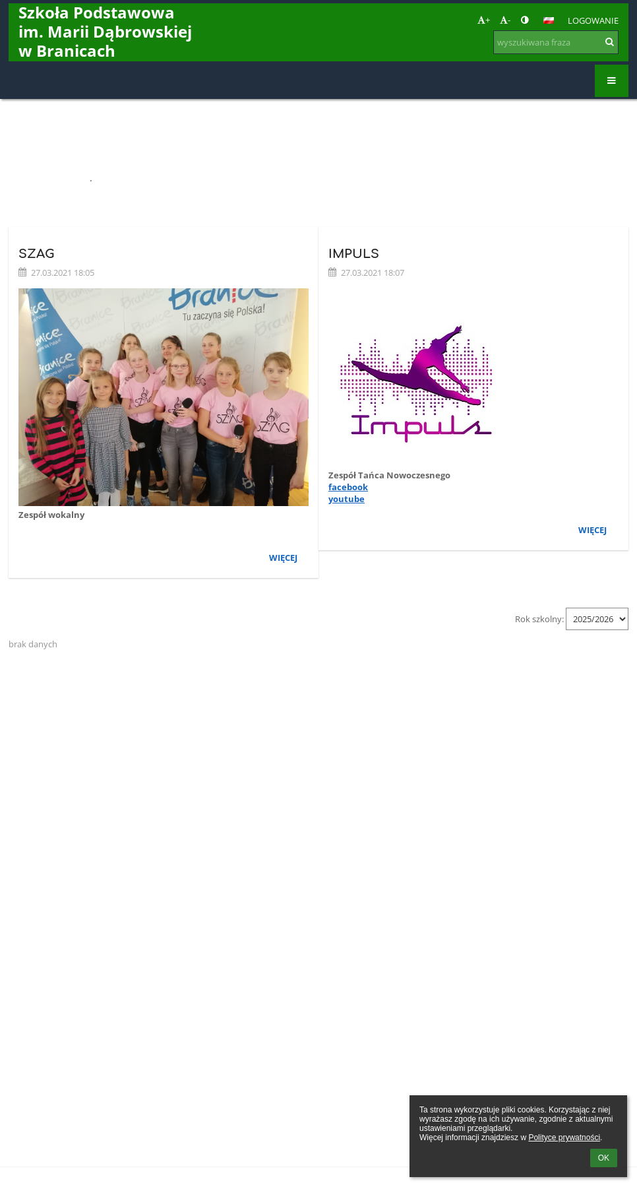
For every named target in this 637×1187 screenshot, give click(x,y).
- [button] (505, 20)
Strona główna (47, 178)
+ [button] (483, 20)
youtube (346, 499)
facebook (348, 487)
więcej (283, 557)
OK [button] (603, 1158)
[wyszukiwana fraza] (556, 42)
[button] (549, 20)
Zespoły (115, 178)
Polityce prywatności (564, 1137)
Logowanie (593, 20)
